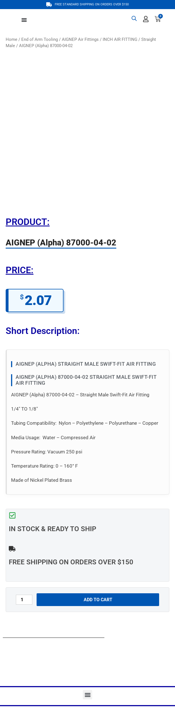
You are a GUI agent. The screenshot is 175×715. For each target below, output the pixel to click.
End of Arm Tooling (39, 39)
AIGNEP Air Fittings (80, 39)
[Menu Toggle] (24, 20)
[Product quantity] (24, 600)
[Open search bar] (134, 18)
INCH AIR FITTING (120, 39)
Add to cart (98, 599)
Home (11, 39)
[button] (87, 694)
